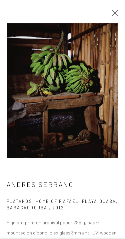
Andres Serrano (40, 185)
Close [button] (113, 15)
